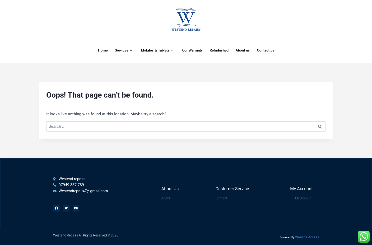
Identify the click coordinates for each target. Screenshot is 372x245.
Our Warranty (192, 50)
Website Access (307, 237)
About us (243, 50)
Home (103, 50)
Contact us (265, 50)
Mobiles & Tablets (157, 50)
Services (123, 50)
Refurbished (219, 50)
